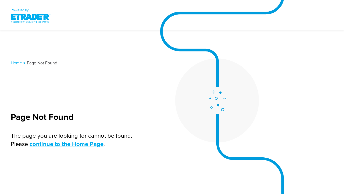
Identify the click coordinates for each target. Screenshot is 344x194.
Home (16, 63)
